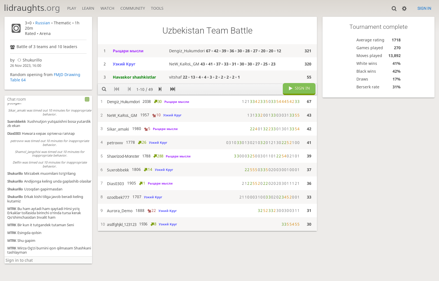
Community (132, 8)
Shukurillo (29, 60)
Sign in (424, 8)
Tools (157, 8)
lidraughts (32, 7)
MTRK (11, 208)
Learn (88, 8)
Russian (42, 22)
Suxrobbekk (16, 121)
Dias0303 (13, 133)
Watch (107, 8)
